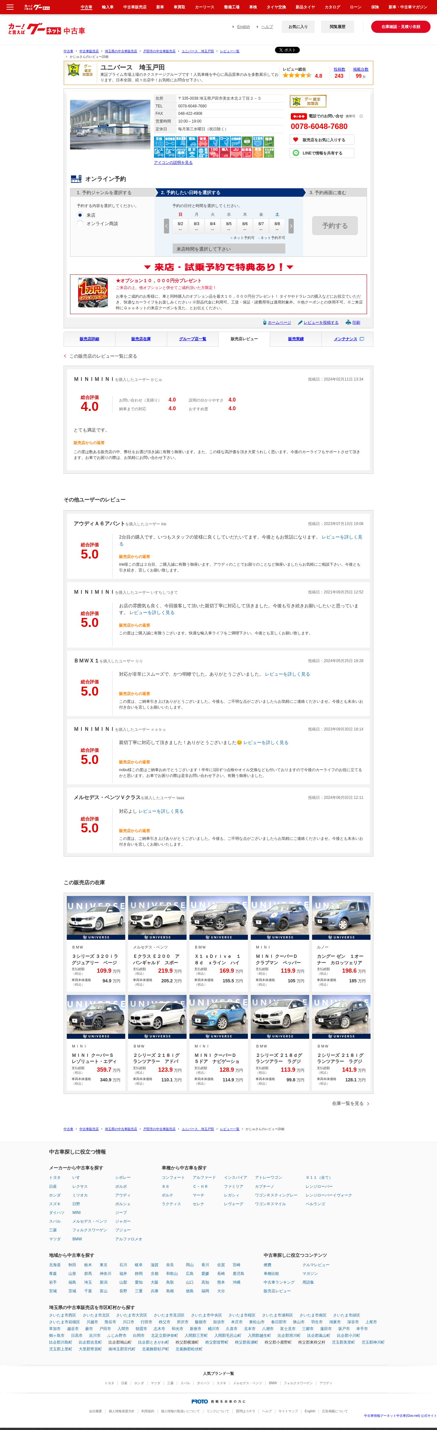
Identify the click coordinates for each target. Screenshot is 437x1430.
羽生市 (317, 1322)
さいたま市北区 (96, 1315)
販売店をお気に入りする (324, 140)
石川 (123, 1265)
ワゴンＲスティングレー (276, 1195)
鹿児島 (238, 1273)
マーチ (198, 1195)
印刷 (356, 322)
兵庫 (154, 1291)
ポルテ (167, 1195)
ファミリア (233, 1186)
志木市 (159, 1328)
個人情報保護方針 (122, 1411)
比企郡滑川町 (289, 1335)
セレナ (198, 1204)
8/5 (229, 226)
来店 (91, 215)
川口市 (128, 1322)
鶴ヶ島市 (57, 1335)
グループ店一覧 (192, 339)
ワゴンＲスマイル (270, 1204)
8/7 (261, 226)
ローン (355, 7)
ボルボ (121, 1186)
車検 (253, 7)
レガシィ (231, 1195)
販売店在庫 (141, 339)
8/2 (180, 226)
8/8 (277, 226)
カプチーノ (264, 1186)
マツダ (55, 1239)
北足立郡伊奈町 (164, 1335)
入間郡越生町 (259, 1335)
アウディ (123, 1195)
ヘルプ (267, 27)
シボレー (123, 1177)
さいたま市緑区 (346, 1315)
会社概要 (95, 1411)
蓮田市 (326, 1328)
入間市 (123, 1328)
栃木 (88, 1265)
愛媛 (205, 1273)
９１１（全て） (319, 1177)
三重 (139, 1291)
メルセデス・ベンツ (89, 1221)
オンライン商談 (102, 224)
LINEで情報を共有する (322, 153)
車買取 (179, 7)
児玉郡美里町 (343, 1342)
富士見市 (288, 1328)
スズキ (55, 1204)
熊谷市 (110, 1322)
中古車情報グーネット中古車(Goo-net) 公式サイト (400, 1415)
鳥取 (170, 1282)
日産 (53, 1186)
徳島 (190, 1291)
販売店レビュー (244, 339)
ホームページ (279, 322)
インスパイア (235, 1177)
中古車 (68, 51)
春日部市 (279, 1322)
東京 (103, 1265)
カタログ (332, 7)
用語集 (308, 1282)
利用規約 (147, 1411)
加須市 (219, 1322)
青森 (53, 1273)
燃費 (267, 1265)
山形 (72, 1273)
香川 (205, 1265)
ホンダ (55, 1195)
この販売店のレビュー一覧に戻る (103, 356)
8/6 (245, 226)
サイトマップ (288, 1411)
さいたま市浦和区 (277, 1315)
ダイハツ (57, 1212)
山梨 (123, 1282)
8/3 (196, 226)
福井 (123, 1273)
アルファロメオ (128, 1239)
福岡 (205, 1291)
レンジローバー (319, 1186)
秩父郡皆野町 (217, 1342)
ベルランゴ (315, 1204)
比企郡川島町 (60, 1342)
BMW (77, 1239)
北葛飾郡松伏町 (189, 1349)
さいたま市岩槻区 (64, 1322)
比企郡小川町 (348, 1335)
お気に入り (298, 27)
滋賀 (154, 1265)
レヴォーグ (233, 1204)
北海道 (55, 1265)
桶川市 (213, 1328)
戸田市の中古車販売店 (159, 51)
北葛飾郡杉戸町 (155, 1349)
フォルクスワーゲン (89, 1230)
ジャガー (123, 1221)
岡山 (190, 1265)
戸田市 (105, 1328)
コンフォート (173, 1177)
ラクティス (171, 1204)
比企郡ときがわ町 (153, 1342)
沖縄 (236, 1282)
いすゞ (78, 1177)
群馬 (88, 1273)
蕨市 (89, 1328)
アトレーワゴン (268, 1177)
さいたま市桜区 (242, 1315)
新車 (160, 7)
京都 (154, 1273)
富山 (103, 1291)
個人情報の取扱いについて (180, 1411)
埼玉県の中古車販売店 (121, 51)
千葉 (88, 1291)
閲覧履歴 (337, 27)
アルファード (204, 1177)
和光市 (177, 1328)
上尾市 (371, 1322)
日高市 (77, 1335)
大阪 (154, 1282)
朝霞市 (141, 1328)
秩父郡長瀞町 (246, 1342)
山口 (190, 1282)
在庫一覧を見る (348, 1103)
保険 (375, 7)
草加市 (55, 1328)
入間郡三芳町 (196, 1335)
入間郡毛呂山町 (227, 1335)
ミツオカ (80, 1195)
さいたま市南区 (313, 1315)
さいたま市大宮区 (131, 1315)
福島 (72, 1282)
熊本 (221, 1282)
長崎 (221, 1273)
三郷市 (308, 1328)
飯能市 (201, 1322)
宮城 (53, 1291)
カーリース (204, 7)
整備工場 (231, 7)
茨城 (72, 1291)
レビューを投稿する (321, 322)
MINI (76, 1212)
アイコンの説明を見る (173, 162)
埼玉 (88, 1282)
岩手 (53, 1282)
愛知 (139, 1282)
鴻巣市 (335, 1322)
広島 (190, 1273)
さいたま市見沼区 (169, 1315)
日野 (76, 1204)
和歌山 (172, 1273)
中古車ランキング (279, 1282)
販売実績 (296, 339)
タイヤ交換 (276, 7)
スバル (55, 1221)
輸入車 (108, 7)
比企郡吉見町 (90, 1342)
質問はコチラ (245, 1411)
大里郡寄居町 (90, 1349)
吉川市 (95, 1335)
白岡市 (139, 1335)
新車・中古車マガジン (408, 7)
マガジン (310, 1273)
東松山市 (257, 1322)
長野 (123, 1291)
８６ (165, 1186)
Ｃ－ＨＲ (200, 1186)
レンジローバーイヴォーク (329, 1195)
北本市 (250, 1328)
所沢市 (182, 1322)
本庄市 (237, 1322)
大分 (221, 1291)
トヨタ (55, 1177)
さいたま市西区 (62, 1315)
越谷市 (73, 1328)
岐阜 (139, 1265)
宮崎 (236, 1265)
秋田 (72, 1265)
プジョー (123, 1230)
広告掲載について (335, 1411)
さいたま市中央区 (206, 1315)
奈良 (170, 1265)
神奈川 (105, 1273)
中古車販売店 (89, 51)
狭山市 (299, 1322)
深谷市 (353, 1322)
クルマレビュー (316, 1265)
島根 (170, 1291)
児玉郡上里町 (60, 1349)
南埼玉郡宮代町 (122, 1349)
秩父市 (164, 1322)
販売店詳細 (89, 339)
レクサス (80, 1186)
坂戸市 (344, 1328)
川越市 (92, 1322)
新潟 (103, 1282)
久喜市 (232, 1328)
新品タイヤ (305, 7)
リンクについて (218, 1411)
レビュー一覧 (229, 51)
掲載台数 (361, 69)
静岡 (139, 1273)
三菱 (53, 1230)
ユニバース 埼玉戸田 (198, 51)
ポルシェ (123, 1204)
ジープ (121, 1212)
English (243, 27)
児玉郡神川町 (373, 1342)
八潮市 (268, 1328)
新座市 (195, 1328)
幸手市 (362, 1328)
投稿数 (339, 69)
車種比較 (271, 1273)
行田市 (146, 1322)
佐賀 (221, 1265)
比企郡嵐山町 (318, 1335)
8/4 (213, 226)
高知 (205, 1282)
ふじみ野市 (117, 1335)
